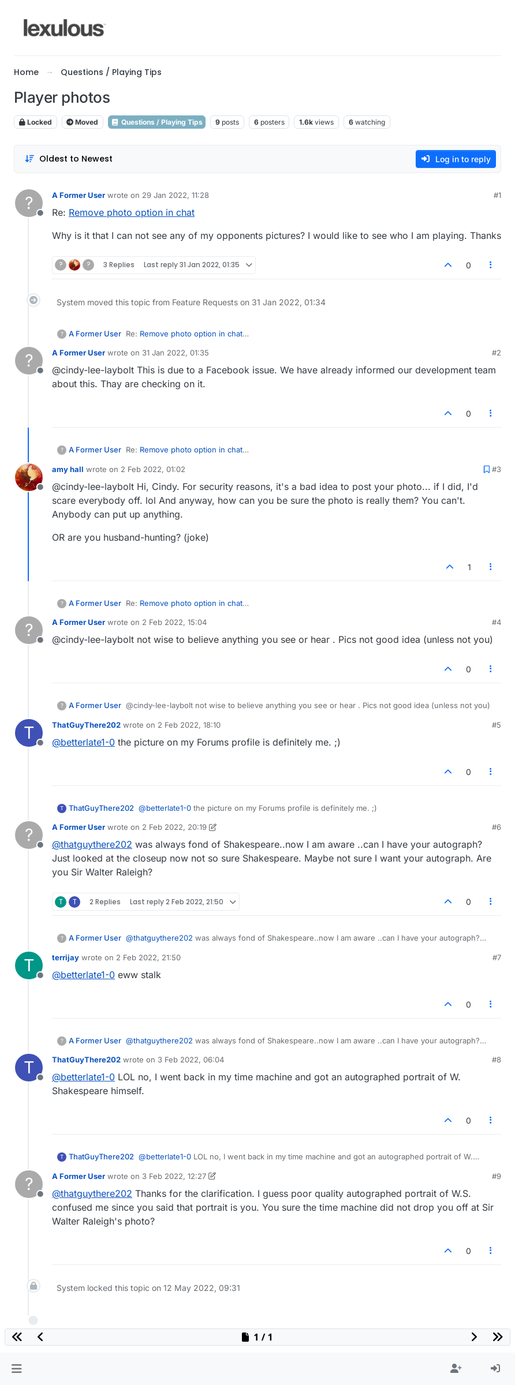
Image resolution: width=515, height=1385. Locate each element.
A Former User (78, 195)
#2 (496, 352)
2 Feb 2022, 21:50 (148, 957)
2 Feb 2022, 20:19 (174, 827)
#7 (496, 957)
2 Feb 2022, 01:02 (153, 469)
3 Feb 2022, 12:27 (174, 1176)
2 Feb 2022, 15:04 (174, 622)
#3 (496, 469)
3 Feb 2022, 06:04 (191, 1059)
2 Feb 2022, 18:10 (189, 724)
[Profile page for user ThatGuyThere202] (29, 733)
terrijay (65, 957)
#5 (496, 724)
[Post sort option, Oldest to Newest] (68, 159)
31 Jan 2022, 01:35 (175, 352)
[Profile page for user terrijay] (29, 965)
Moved (82, 122)
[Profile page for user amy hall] (29, 477)
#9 (496, 1176)
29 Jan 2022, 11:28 (175, 195)
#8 (496, 1059)
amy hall (68, 469)
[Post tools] (491, 265)
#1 (497, 195)
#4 (496, 622)
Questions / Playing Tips (157, 122)
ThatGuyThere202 (86, 724)
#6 (496, 827)
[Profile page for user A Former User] (29, 203)
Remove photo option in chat (132, 212)
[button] (16, 1368)
